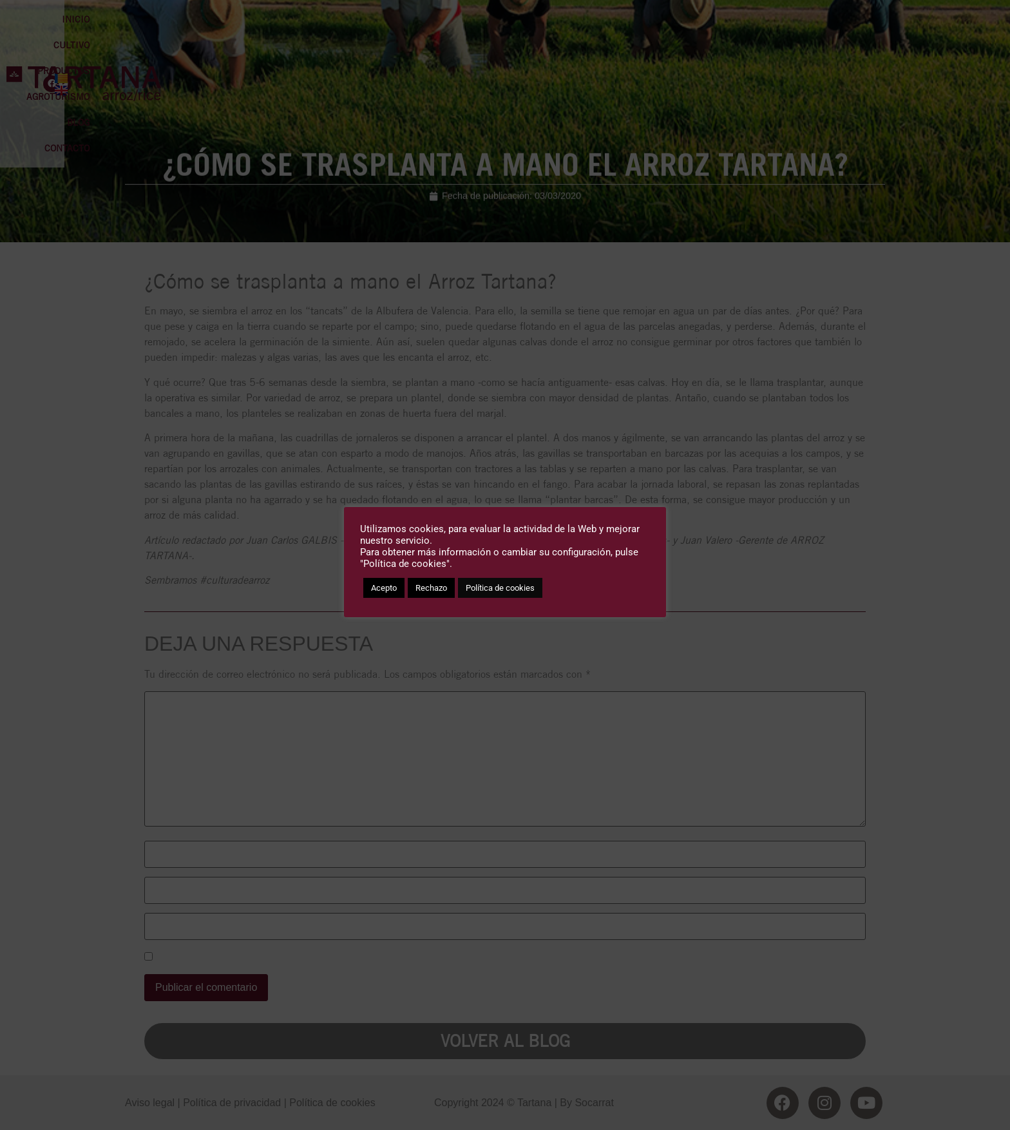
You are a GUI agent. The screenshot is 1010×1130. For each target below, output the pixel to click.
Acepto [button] (384, 588)
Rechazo (431, 588)
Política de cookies (500, 588)
